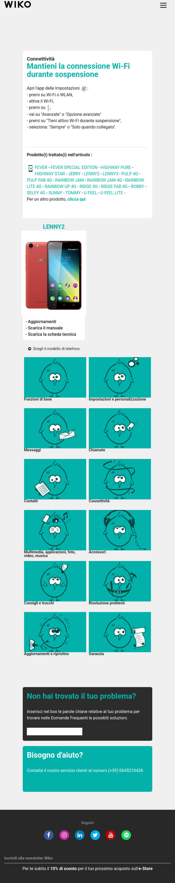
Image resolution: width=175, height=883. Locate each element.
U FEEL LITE (111, 192)
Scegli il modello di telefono (54, 349)
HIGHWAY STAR (50, 173)
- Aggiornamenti (40, 321)
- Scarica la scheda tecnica (50, 334)
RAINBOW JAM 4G (104, 180)
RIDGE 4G (89, 186)
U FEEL (90, 192)
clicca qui (76, 199)
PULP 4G (130, 173)
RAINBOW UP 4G (61, 186)
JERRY (74, 173)
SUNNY (55, 192)
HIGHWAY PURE (116, 167)
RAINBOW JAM (70, 180)
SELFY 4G (36, 192)
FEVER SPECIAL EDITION (74, 167)
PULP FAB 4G (39, 180)
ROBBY (137, 186)
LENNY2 (91, 173)
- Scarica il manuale (44, 327)
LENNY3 (110, 173)
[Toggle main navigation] (163, 5)
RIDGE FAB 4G (114, 186)
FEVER (41, 167)
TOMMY (73, 192)
